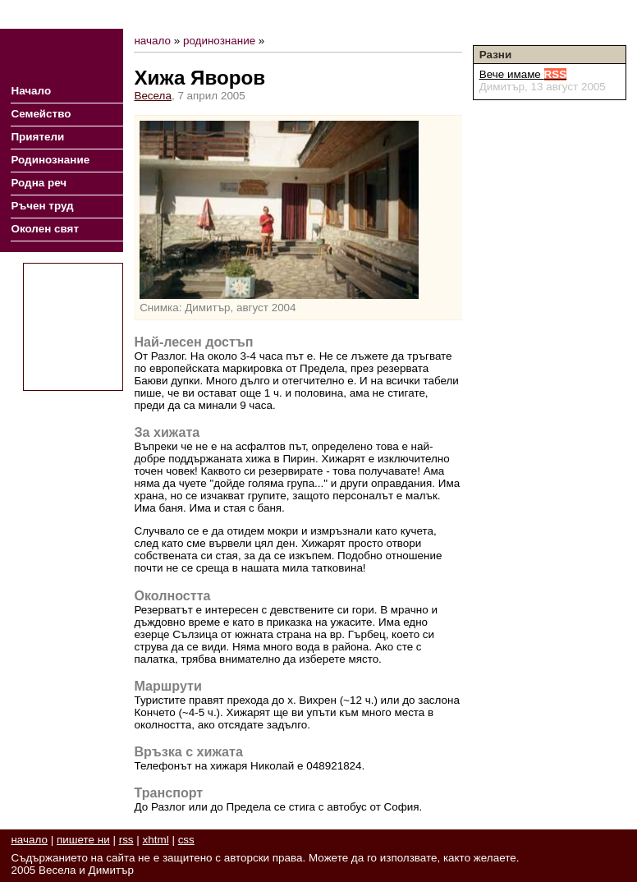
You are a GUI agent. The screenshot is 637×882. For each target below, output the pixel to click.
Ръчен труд (42, 206)
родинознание (219, 40)
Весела (153, 96)
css (186, 840)
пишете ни (83, 840)
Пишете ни (598, 14)
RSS (550, 14)
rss (126, 840)
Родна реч (38, 183)
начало (152, 40)
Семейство (41, 114)
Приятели (37, 137)
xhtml (156, 840)
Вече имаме (523, 74)
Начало (31, 91)
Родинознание (50, 160)
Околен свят (45, 229)
